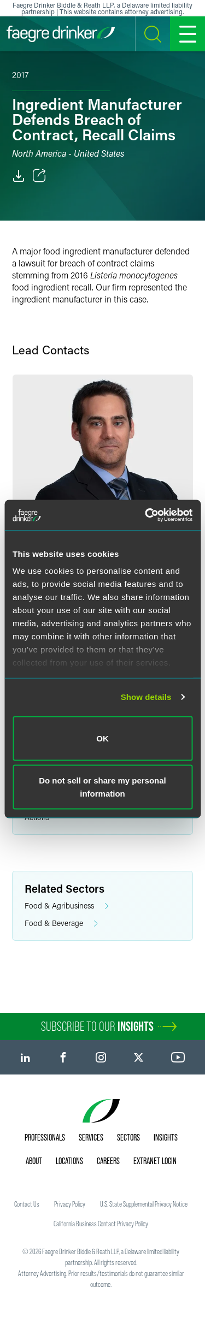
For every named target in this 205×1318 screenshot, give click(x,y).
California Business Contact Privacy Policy (101, 1223)
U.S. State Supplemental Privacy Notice (144, 1204)
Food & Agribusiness (67, 906)
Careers (108, 1161)
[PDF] (18, 176)
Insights (166, 1137)
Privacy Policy (69, 1204)
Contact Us (26, 1204)
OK (102, 738)
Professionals (45, 1137)
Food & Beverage (61, 923)
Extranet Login (155, 1161)
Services (91, 1137)
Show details (146, 697)
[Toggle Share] (39, 176)
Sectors (128, 1137)
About (34, 1161)
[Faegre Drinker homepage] (61, 34)
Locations (69, 1161)
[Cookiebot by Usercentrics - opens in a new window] (145, 515)
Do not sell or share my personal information (102, 787)
